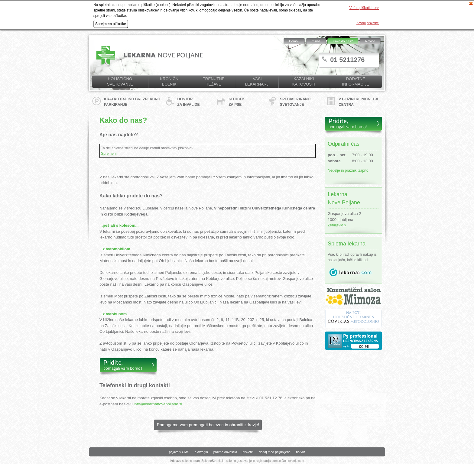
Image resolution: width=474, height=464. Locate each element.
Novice (370, 41)
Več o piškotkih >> (364, 8)
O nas (316, 41)
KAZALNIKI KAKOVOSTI (303, 81)
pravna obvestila (225, 452)
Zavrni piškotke (367, 23)
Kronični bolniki (169, 81)
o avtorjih (201, 452)
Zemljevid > (337, 225)
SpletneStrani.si (212, 460)
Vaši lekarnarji (257, 81)
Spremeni (108, 153)
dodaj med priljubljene (275, 452)
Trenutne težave (214, 81)
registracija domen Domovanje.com (280, 460)
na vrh (300, 452)
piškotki (247, 452)
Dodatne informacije (355, 81)
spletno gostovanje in (241, 460)
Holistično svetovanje (120, 81)
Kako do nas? (343, 41)
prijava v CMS (179, 452)
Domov (294, 41)
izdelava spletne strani (185, 460)
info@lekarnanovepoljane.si (158, 404)
